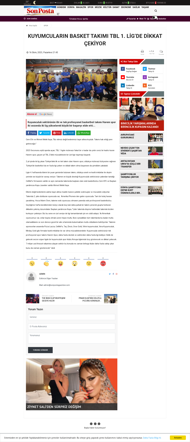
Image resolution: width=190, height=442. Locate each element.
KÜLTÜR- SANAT (111, 7)
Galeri (151, 19)
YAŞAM (145, 7)
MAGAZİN (81, 7)
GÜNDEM (61, 7)
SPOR (90, 7)
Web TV (141, 19)
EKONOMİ (126, 7)
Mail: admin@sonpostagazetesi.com (54, 285)
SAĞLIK (136, 7)
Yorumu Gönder (40, 350)
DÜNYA (71, 7)
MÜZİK (98, 7)
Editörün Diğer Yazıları (48, 278)
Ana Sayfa (31, 26)
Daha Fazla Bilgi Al (152, 437)
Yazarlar (131, 19)
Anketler (161, 19)
